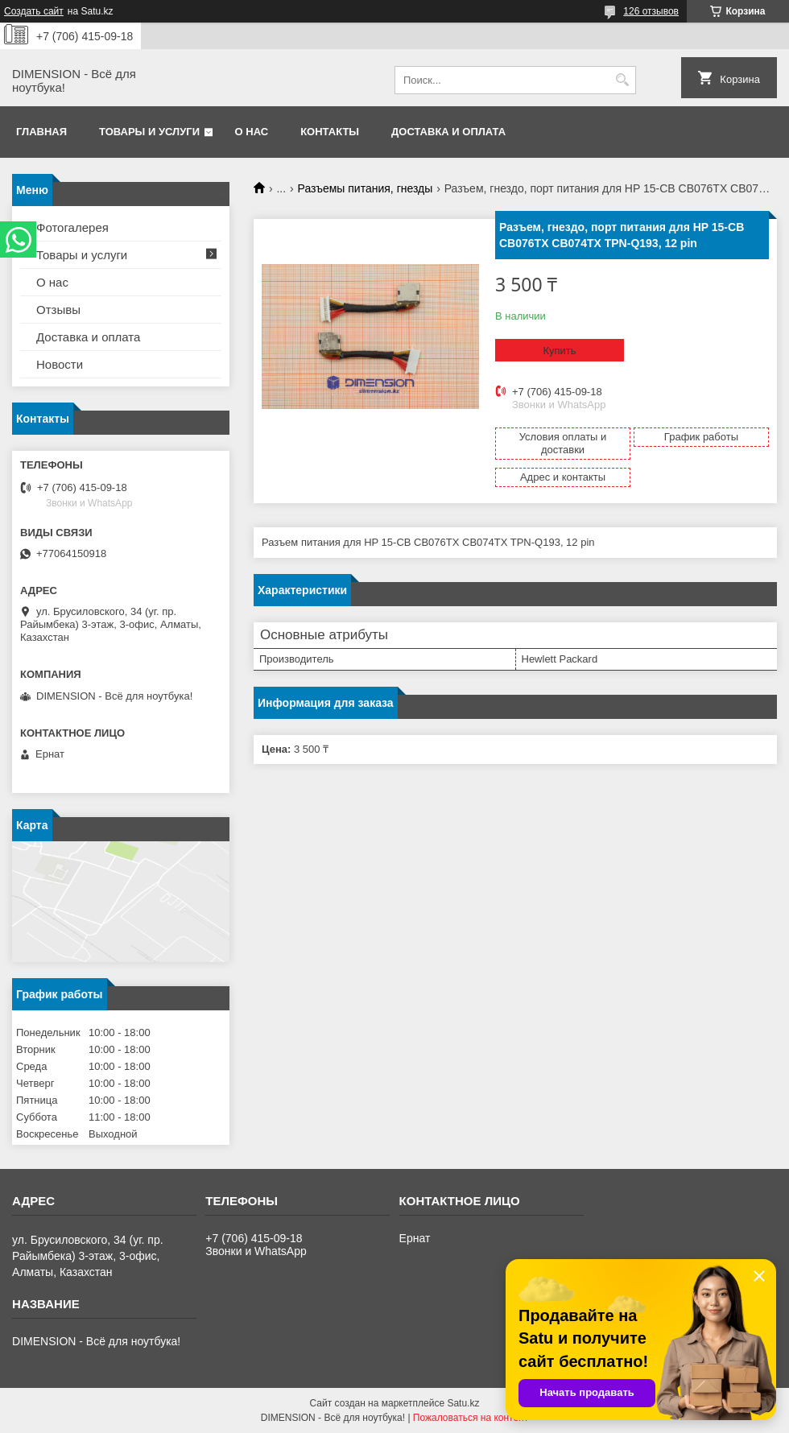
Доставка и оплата (448, 132)
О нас (252, 132)
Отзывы (58, 309)
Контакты (329, 132)
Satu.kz (463, 1403)
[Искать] (622, 80)
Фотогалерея (72, 227)
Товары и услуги (149, 132)
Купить (559, 351)
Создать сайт (34, 11)
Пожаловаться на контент (470, 1417)
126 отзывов (651, 11)
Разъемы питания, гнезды (365, 188)
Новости (59, 364)
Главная (41, 132)
